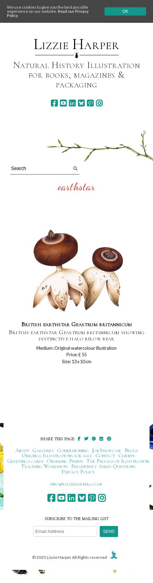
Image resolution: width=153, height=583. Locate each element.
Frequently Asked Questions (103, 466)
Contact (105, 455)
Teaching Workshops (44, 466)
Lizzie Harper (76, 44)
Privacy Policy (78, 472)
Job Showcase (107, 450)
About (22, 450)
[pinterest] (90, 103)
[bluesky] (81, 103)
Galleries (43, 450)
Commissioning (73, 450)
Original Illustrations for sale (57, 455)
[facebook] (54, 103)
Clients (126, 455)
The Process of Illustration (118, 461)
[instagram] (99, 103)
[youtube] (63, 103)
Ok (125, 11)
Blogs (131, 450)
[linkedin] (72, 103)
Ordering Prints (65, 461)
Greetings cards (25, 461)
